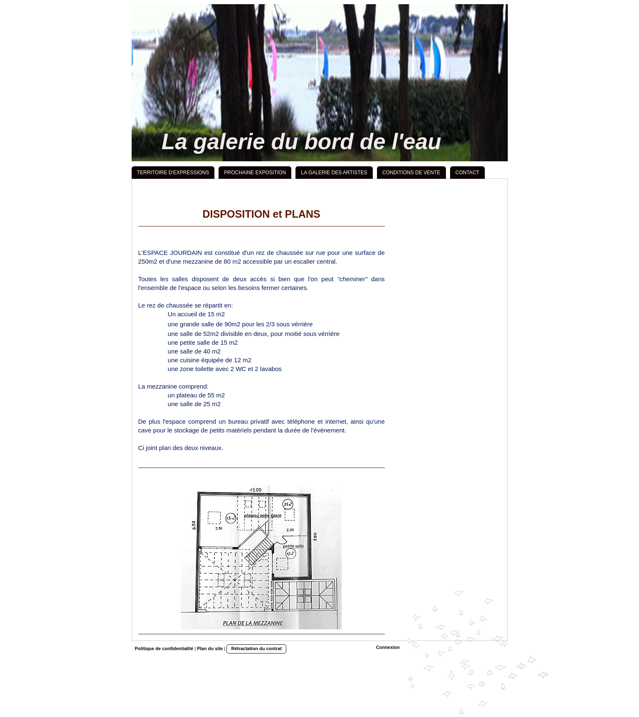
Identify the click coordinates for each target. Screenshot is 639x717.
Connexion (388, 647)
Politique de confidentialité (164, 648)
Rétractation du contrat (256, 648)
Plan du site (210, 648)
